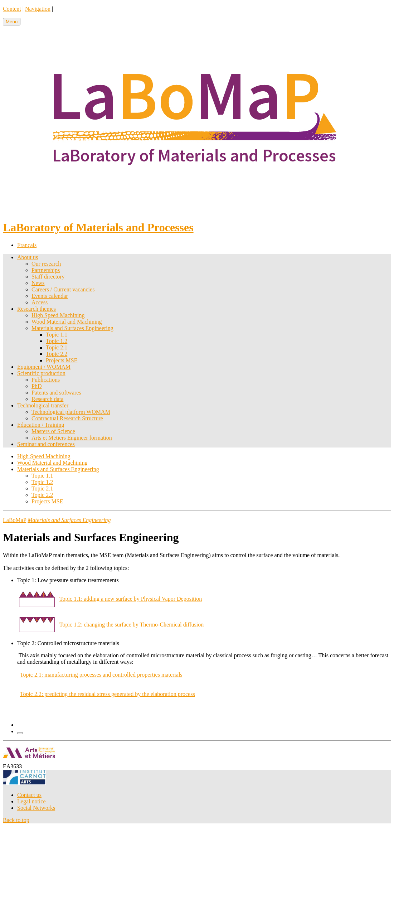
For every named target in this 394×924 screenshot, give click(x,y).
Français (27, 245)
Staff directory (48, 277)
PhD (36, 386)
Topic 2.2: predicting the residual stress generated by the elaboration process (107, 694)
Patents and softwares (56, 393)
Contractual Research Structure (67, 418)
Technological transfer (42, 405)
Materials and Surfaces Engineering (72, 328)
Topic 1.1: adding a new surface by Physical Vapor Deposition (130, 599)
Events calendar (49, 296)
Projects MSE (61, 360)
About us (27, 257)
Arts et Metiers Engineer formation (71, 438)
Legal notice (31, 801)
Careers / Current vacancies (62, 289)
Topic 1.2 (56, 341)
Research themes (36, 309)
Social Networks (36, 808)
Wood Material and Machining (66, 322)
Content (12, 9)
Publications (45, 380)
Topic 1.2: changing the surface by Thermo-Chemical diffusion (131, 624)
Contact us (29, 795)
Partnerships (45, 270)
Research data (47, 399)
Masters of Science (53, 431)
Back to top (16, 820)
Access (39, 302)
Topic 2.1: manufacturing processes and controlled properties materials (101, 675)
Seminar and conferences (46, 444)
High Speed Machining (57, 315)
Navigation (37, 9)
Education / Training (40, 425)
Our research (46, 264)
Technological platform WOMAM (70, 412)
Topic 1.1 (56, 335)
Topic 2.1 (56, 347)
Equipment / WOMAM (43, 367)
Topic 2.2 (56, 354)
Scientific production (41, 373)
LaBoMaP (14, 520)
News (37, 283)
